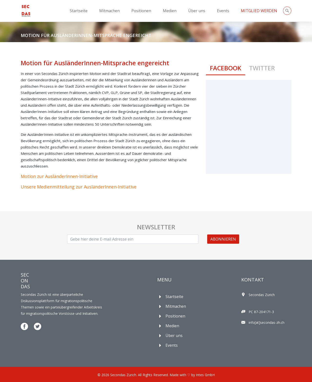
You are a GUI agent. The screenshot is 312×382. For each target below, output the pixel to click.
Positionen (141, 10)
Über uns (196, 10)
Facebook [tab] (225, 68)
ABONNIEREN (223, 239)
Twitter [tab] (262, 68)
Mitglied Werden (259, 10)
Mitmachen (109, 10)
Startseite (79, 10)
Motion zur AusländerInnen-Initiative (59, 176)
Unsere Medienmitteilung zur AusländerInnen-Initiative (78, 187)
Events (223, 10)
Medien (169, 10)
